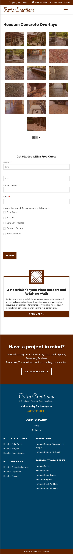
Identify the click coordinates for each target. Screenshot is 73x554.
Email (6, 196)
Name (7, 162)
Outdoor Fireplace (13, 223)
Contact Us (36, 430)
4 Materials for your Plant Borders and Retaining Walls (36, 291)
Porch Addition (12, 233)
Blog (36, 425)
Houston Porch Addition (14, 453)
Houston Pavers (10, 476)
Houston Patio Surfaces (47, 488)
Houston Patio (42, 470)
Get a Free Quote (36, 371)
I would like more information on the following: (26, 208)
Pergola (8, 217)
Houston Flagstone (12, 471)
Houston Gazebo (43, 466)
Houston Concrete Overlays (16, 467)
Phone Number (11, 185)
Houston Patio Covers (46, 475)
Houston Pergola (11, 448)
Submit (10, 255)
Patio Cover (10, 212)
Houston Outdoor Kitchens (48, 452)
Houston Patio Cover (12, 444)
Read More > (36, 314)
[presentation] (23, 245)
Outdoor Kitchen (13, 228)
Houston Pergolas (44, 479)
